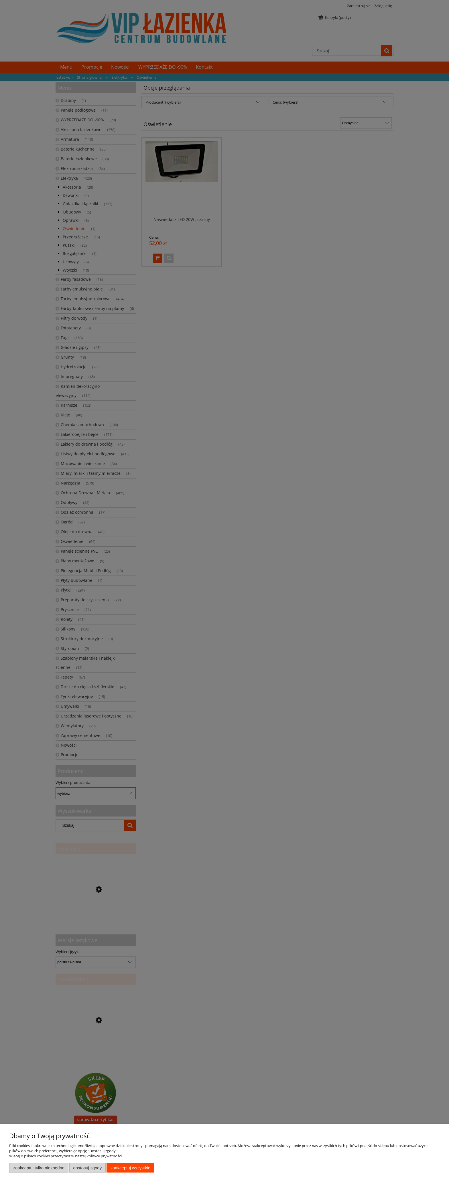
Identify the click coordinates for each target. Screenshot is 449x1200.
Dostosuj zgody (87, 1167)
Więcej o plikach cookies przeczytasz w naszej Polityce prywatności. (66, 1156)
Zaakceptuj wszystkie (130, 1167)
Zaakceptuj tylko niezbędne (38, 1167)
